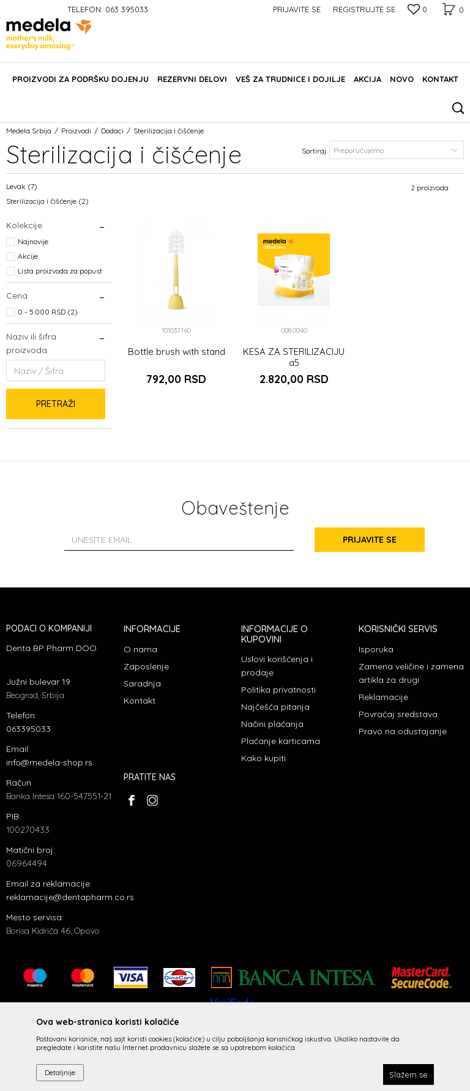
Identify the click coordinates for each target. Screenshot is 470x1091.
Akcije (28, 256)
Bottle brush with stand (176, 351)
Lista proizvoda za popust (60, 270)
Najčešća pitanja (275, 706)
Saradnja (142, 683)
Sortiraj (314, 150)
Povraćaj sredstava (398, 714)
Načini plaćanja (272, 723)
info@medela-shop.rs (49, 762)
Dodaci (112, 130)
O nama (140, 649)
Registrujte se (364, 9)
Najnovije (33, 241)
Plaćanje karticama (280, 741)
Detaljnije (60, 1072)
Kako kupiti (263, 758)
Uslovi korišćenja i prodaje (277, 665)
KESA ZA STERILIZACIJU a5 (294, 357)
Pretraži (55, 403)
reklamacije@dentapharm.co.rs (70, 897)
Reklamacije (383, 696)
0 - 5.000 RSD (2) (48, 311)
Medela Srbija (28, 130)
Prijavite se (370, 539)
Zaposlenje (146, 666)
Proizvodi (76, 130)
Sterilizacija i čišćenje (47, 201)
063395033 (28, 728)
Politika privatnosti (278, 689)
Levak (21, 186)
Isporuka (376, 649)
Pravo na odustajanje (403, 731)
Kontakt (139, 700)
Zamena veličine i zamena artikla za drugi (411, 673)
